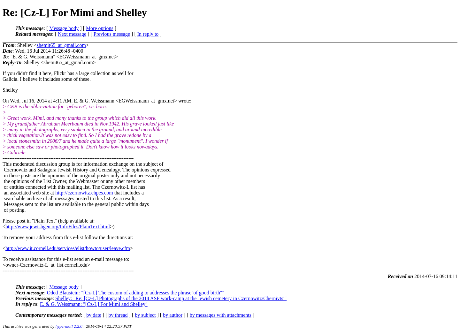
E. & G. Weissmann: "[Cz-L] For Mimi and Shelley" (94, 304)
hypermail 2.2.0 (69, 326)
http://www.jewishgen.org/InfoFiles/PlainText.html (57, 226)
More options (99, 28)
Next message (72, 34)
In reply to (148, 34)
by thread (118, 315)
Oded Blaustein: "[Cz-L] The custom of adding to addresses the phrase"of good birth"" (135, 292)
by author (172, 315)
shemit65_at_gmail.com (61, 45)
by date (93, 315)
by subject (145, 315)
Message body (64, 28)
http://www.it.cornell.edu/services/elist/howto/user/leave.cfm (67, 248)
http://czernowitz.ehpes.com (84, 192)
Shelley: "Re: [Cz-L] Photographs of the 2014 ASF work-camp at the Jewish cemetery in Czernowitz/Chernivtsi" (171, 298)
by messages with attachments (220, 315)
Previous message (112, 34)
